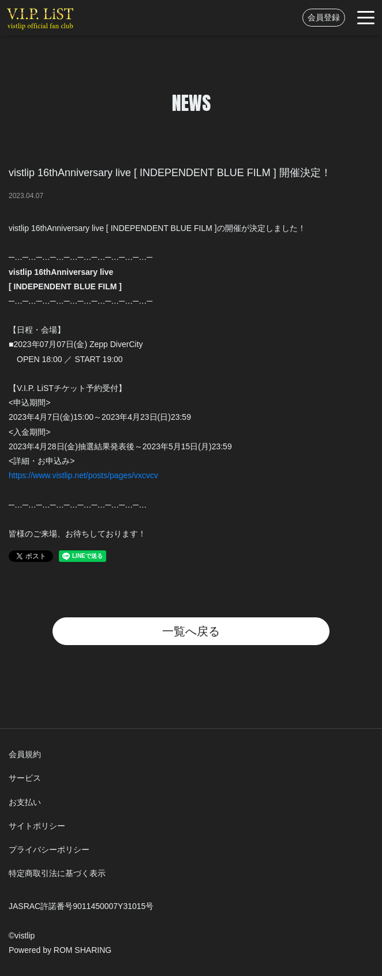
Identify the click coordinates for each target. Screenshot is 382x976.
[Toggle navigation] (366, 17)
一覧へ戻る (191, 631)
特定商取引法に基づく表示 (57, 873)
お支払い (25, 802)
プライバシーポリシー (49, 849)
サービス (25, 778)
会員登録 (324, 17)
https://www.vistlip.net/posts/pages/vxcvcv (83, 475)
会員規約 (25, 754)
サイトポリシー (37, 825)
